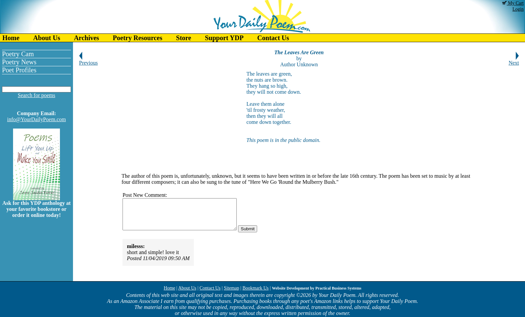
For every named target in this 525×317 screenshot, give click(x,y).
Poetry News (19, 62)
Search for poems (36, 95)
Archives (86, 38)
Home (10, 38)
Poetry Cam (18, 54)
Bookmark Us (255, 288)
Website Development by (316, 288)
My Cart (513, 3)
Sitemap (231, 288)
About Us (46, 38)
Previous (88, 60)
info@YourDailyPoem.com (36, 119)
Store (183, 38)
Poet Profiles (19, 70)
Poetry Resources (137, 38)
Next (514, 60)
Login (518, 9)
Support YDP (224, 38)
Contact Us (273, 38)
